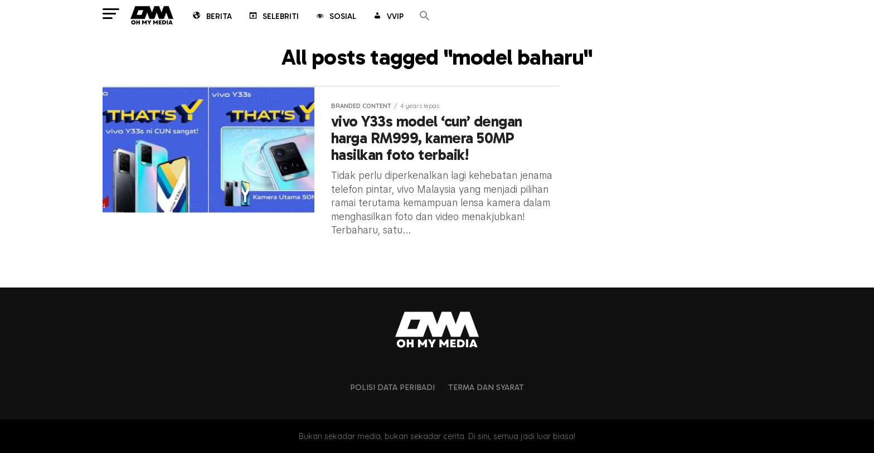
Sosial (335, 17)
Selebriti (273, 17)
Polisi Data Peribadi (392, 387)
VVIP (388, 17)
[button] (424, 16)
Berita (211, 17)
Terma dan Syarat (486, 387)
